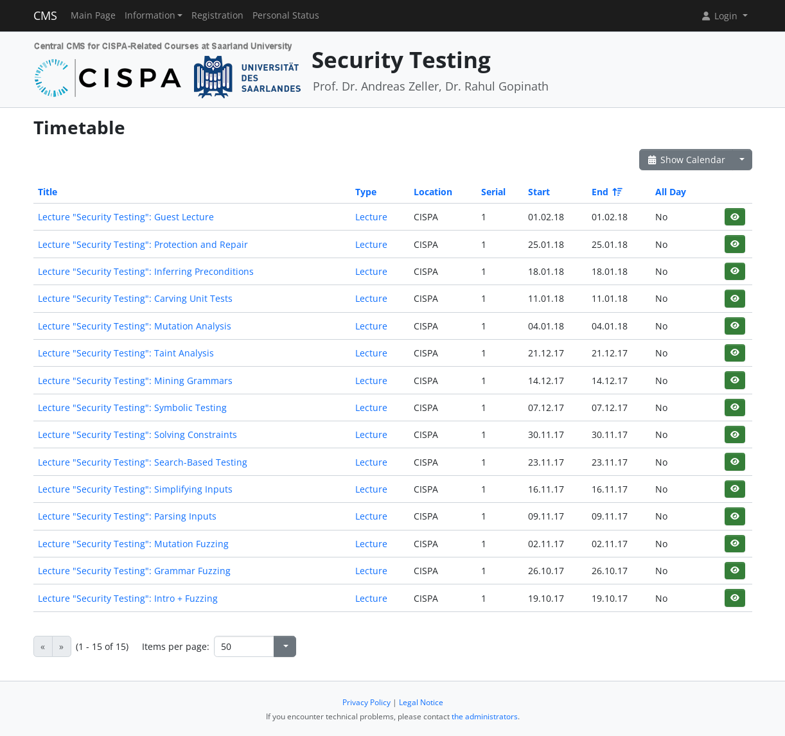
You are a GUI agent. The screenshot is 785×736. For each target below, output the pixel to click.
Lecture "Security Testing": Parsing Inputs (127, 516)
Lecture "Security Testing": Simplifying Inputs (135, 489)
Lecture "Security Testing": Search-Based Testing (142, 462)
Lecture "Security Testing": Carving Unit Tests (135, 298)
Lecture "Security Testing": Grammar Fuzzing (134, 571)
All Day (670, 192)
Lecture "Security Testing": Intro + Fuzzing (128, 598)
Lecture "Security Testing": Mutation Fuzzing (133, 544)
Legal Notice (421, 702)
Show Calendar (686, 159)
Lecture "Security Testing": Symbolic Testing (132, 407)
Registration (217, 15)
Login (720, 16)
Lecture (371, 217)
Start (539, 192)
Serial (493, 192)
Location (433, 192)
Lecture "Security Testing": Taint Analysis (126, 353)
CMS (45, 15)
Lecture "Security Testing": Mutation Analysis (134, 326)
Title (47, 192)
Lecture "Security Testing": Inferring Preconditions (146, 271)
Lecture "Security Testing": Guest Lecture (126, 217)
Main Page (93, 15)
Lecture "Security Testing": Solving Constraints (137, 434)
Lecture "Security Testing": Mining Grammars (135, 380)
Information (150, 15)
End (606, 191)
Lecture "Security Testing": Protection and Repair (143, 244)
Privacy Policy (366, 702)
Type (365, 192)
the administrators (485, 716)
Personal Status (285, 15)
